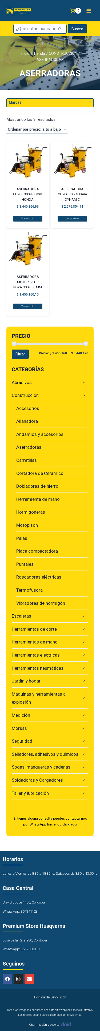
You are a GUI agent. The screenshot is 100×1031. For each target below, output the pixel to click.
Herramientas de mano (35, 642)
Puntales (25, 564)
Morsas (19, 728)
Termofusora (29, 590)
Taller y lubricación (30, 793)
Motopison (27, 525)
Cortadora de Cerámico (39, 473)
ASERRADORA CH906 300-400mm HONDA (27, 194)
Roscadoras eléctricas (38, 577)
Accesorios (27, 408)
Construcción (25, 395)
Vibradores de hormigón (40, 603)
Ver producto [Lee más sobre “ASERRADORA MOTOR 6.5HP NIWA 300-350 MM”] (27, 306)
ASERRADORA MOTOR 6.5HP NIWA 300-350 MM (27, 282)
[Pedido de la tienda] (36, 130)
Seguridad (22, 741)
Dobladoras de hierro (37, 486)
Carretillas (26, 460)
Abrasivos (22, 382)
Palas (21, 538)
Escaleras (21, 616)
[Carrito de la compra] (75, 11)
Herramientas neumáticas (37, 668)
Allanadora (27, 421)
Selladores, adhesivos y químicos (45, 754)
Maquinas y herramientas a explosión (39, 698)
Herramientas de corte (34, 629)
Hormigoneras (30, 512)
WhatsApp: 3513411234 (21, 911)
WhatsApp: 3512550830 (21, 949)
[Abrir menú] (89, 10)
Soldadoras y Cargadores (37, 780)
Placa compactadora (37, 551)
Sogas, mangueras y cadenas (41, 767)
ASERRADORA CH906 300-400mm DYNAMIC (72, 194)
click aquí (69, 824)
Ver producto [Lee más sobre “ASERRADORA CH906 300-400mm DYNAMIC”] (72, 218)
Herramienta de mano (38, 499)
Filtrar (20, 354)
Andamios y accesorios (39, 434)
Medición (21, 715)
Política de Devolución (50, 997)
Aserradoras (28, 447)
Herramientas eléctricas (36, 655)
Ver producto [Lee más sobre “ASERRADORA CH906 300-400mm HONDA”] (27, 218)
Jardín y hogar (26, 681)
